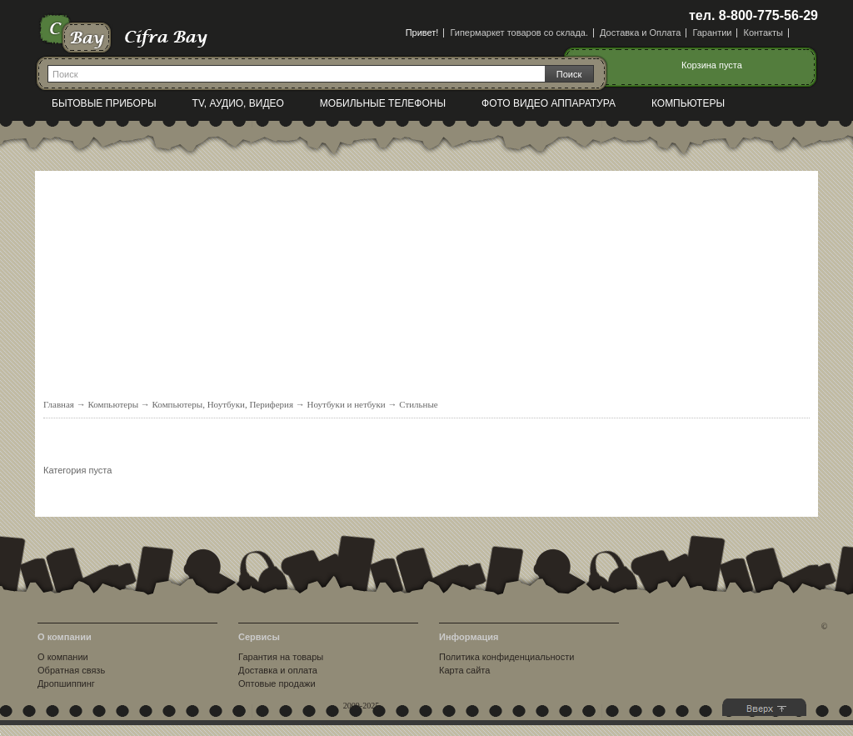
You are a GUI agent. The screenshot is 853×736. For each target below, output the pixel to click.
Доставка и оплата (277, 670)
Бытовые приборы (104, 103)
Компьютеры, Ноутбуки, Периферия (223, 404)
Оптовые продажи (276, 683)
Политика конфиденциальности (506, 657)
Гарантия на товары (280, 657)
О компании (62, 657)
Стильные (418, 404)
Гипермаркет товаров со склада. (519, 33)
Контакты (763, 33)
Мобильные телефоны (383, 103)
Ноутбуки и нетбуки (346, 404)
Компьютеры (688, 103)
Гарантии (711, 33)
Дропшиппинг (66, 683)
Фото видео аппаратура (548, 103)
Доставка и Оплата (640, 33)
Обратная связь (71, 670)
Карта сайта (464, 670)
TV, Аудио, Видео (238, 103)
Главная (58, 404)
